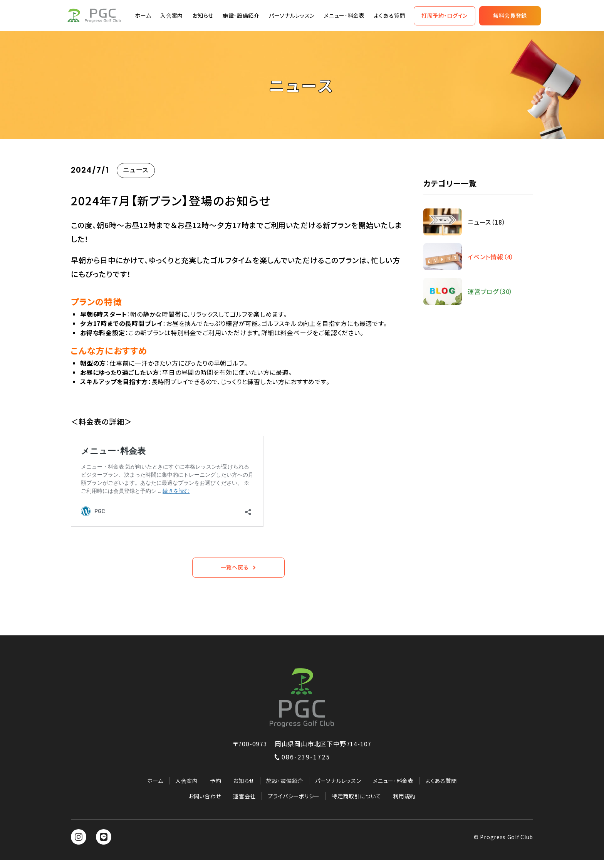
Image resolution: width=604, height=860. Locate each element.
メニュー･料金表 (344, 15)
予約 (215, 780)
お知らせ (202, 15)
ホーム (143, 15)
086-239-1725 (302, 756)
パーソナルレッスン (292, 15)
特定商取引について (356, 796)
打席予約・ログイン (444, 15)
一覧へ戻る (239, 567)
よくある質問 (389, 15)
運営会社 (244, 796)
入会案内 (171, 15)
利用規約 (404, 796)
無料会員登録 (510, 15)
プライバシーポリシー (294, 796)
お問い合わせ (204, 796)
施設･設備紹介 (241, 15)
